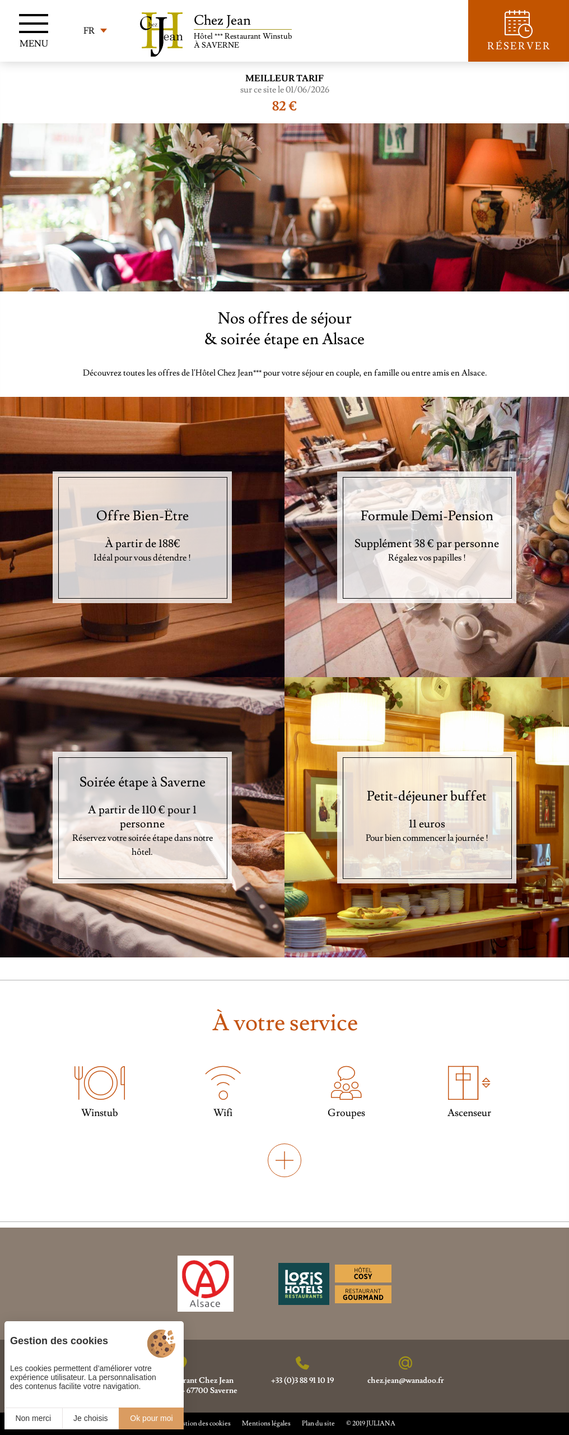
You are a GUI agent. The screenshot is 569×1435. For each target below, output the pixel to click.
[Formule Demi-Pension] (426, 537)
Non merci (33, 1418)
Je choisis (90, 1418)
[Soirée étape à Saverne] (142, 817)
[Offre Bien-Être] (142, 537)
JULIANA (380, 1423)
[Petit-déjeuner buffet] (426, 817)
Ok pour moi (151, 1418)
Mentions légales (266, 1423)
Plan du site (318, 1423)
